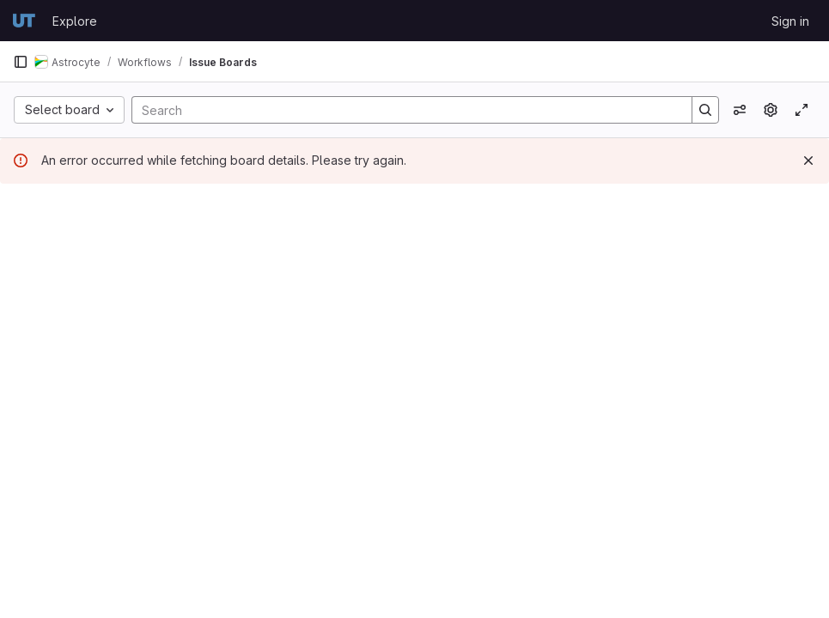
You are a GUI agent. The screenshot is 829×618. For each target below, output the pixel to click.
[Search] (403, 110)
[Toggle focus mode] (801, 110)
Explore (74, 21)
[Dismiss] (808, 160)
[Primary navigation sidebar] (20, 62)
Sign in (790, 21)
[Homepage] (24, 20)
